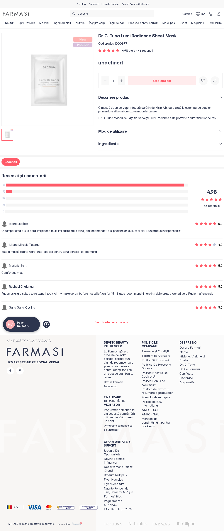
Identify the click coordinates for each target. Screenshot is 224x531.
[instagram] (20, 370)
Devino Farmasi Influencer (114, 460)
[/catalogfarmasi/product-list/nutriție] (80, 24)
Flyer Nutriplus (113, 479)
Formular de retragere (156, 397)
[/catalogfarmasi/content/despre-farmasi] (190, 347)
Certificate (186, 373)
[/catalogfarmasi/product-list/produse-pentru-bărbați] (143, 24)
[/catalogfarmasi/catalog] (81, 4)
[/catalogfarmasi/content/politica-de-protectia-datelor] (157, 366)
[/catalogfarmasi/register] (93, 4)
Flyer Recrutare (114, 484)
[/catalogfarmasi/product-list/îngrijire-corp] (97, 24)
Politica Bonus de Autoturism (153, 383)
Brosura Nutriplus (115, 475)
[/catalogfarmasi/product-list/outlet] (183, 24)
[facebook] (10, 370)
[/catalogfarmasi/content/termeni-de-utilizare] (156, 356)
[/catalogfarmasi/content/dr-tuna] (187, 365)
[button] (14, 507)
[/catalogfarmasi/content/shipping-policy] (157, 391)
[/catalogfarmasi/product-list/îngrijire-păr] (116, 24)
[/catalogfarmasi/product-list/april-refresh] (26, 24)
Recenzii (10, 162)
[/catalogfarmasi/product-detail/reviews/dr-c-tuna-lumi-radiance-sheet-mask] (112, 322)
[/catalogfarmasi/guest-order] (119, 428)
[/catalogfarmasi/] (16, 14)
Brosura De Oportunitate (112, 452)
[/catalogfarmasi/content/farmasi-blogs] (113, 496)
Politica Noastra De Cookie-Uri (155, 374)
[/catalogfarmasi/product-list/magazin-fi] (198, 24)
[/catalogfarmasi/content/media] (183, 352)
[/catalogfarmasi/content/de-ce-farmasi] (189, 369)
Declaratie (186, 378)
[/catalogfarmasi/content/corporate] (187, 382)
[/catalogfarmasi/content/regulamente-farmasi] (119, 503)
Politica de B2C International (152, 403)
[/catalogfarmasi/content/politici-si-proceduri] (155, 360)
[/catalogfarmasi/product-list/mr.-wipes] (168, 24)
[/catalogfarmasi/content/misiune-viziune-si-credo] (195, 358)
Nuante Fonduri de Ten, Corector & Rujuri (118, 490)
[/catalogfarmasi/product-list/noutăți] (9, 24)
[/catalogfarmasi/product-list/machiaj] (44, 24)
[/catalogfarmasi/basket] (210, 13)
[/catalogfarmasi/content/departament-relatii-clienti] (119, 468)
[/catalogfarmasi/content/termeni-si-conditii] (155, 351)
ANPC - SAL (150, 414)
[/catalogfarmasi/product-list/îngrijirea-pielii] (63, 24)
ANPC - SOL (150, 410)
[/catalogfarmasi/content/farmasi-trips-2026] (118, 509)
